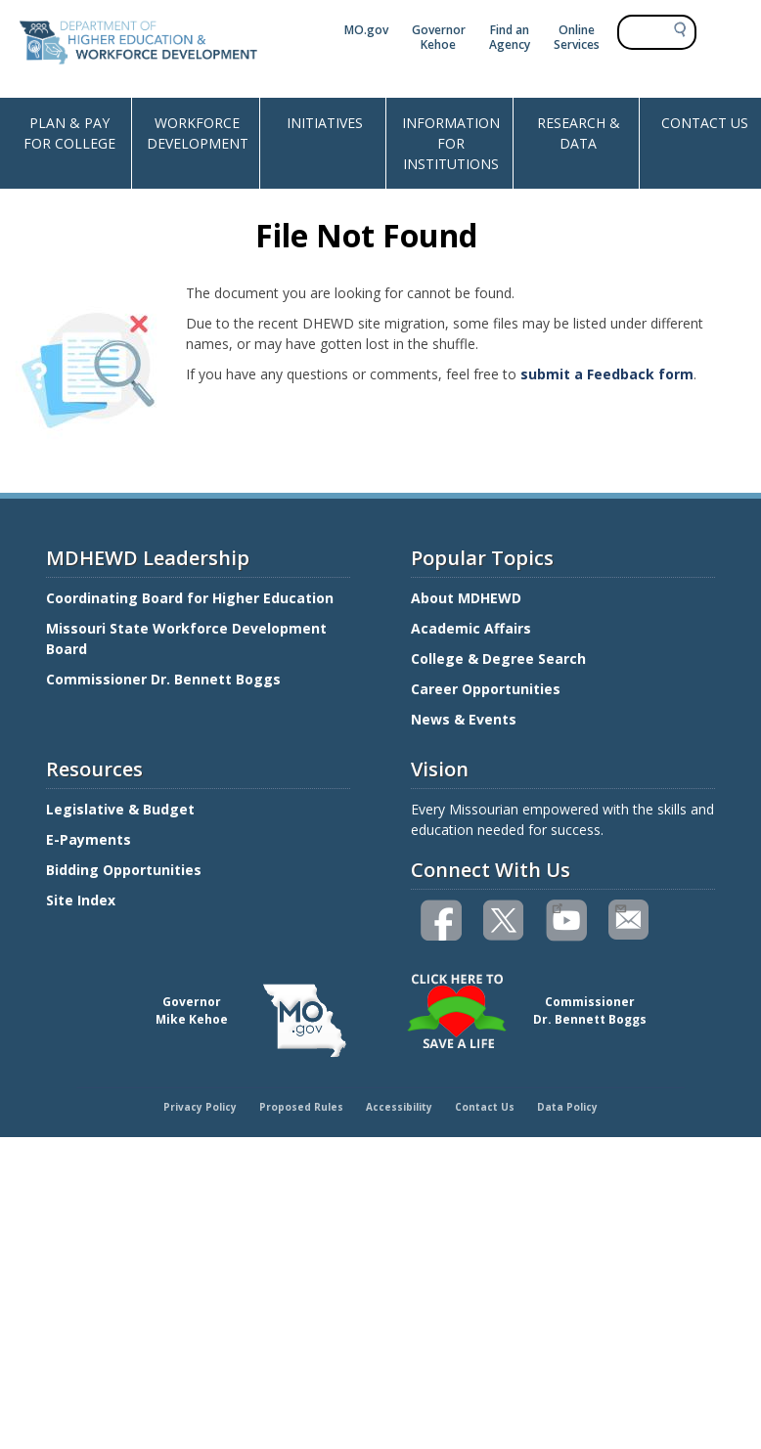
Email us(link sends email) (619, 906)
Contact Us (485, 1107)
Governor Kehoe (439, 37)
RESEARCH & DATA (578, 133)
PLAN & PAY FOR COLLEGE (69, 133)
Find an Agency (509, 37)
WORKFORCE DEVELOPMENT (197, 133)
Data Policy (567, 1107)
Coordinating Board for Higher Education (191, 598)
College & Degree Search (500, 658)
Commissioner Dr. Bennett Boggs (163, 679)
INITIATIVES (325, 122)
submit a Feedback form (607, 374)
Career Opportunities (485, 689)
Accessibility (399, 1107)
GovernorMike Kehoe (192, 1010)
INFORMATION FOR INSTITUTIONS (451, 143)
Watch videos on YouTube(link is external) (557, 906)
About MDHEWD (466, 598)
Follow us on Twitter (504, 921)
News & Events (463, 719)
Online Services (577, 37)
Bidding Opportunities (125, 869)
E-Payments (88, 839)
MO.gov (366, 30)
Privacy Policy (200, 1107)
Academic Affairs (473, 628)
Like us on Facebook (442, 921)
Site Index (82, 900)
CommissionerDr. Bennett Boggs (590, 1010)
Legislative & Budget (122, 809)
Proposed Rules (301, 1107)
